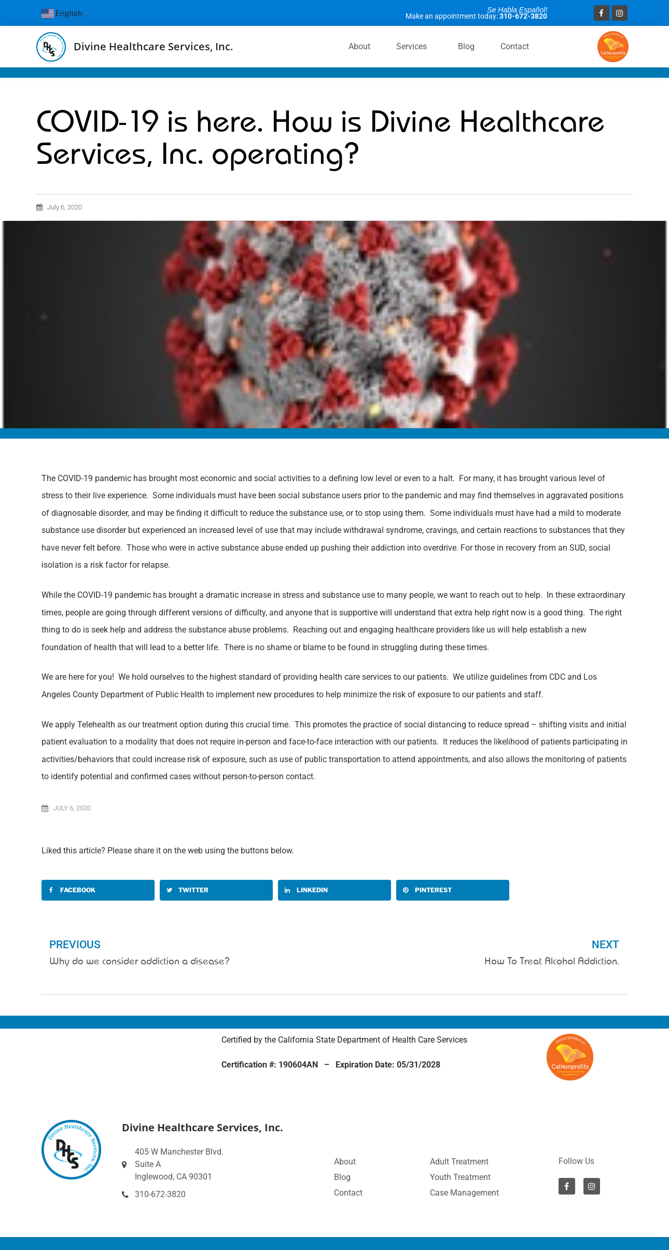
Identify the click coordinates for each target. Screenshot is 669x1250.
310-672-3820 (523, 16)
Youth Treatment (460, 1177)
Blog (466, 46)
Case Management (464, 1193)
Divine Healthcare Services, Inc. (153, 46)
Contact (514, 46)
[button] (98, 890)
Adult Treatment (459, 1162)
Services (414, 46)
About (359, 46)
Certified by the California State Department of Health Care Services (344, 1040)
